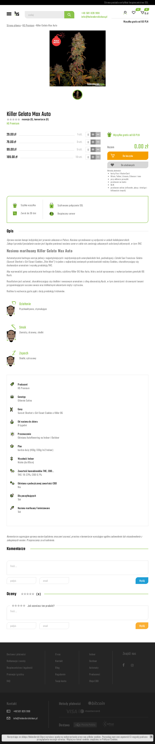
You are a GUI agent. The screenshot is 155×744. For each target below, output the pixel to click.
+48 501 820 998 (90, 13)
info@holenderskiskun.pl (94, 16)
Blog (57, 667)
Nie (19, 487)
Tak (19, 499)
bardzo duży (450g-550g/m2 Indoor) (35, 450)
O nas (58, 654)
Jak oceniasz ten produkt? (33, 606)
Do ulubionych (123, 165)
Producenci (94, 674)
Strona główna (14, 25)
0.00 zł (141, 147)
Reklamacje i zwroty (16, 661)
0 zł (144, 13)
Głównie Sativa (25, 400)
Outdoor (93, 661)
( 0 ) (38, 594)
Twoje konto (60, 681)
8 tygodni (22, 425)
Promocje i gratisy (15, 674)
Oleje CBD (94, 681)
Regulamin (60, 674)
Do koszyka (122, 156)
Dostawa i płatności (16, 654)
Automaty (93, 667)
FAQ (8, 681)
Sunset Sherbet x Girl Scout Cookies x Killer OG (40, 413)
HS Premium (28, 25)
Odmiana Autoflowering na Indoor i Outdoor (38, 437)
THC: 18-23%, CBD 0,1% (30, 474)
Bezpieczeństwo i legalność (19, 667)
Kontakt (59, 661)
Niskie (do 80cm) (26, 462)
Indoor (92, 654)
